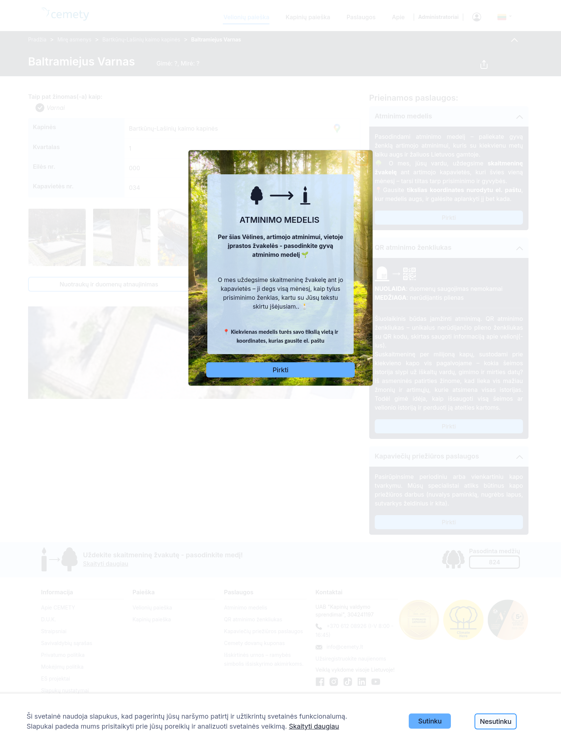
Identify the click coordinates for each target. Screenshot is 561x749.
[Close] (362, 158)
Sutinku (430, 721)
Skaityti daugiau (314, 726)
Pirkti (281, 370)
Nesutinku (495, 721)
